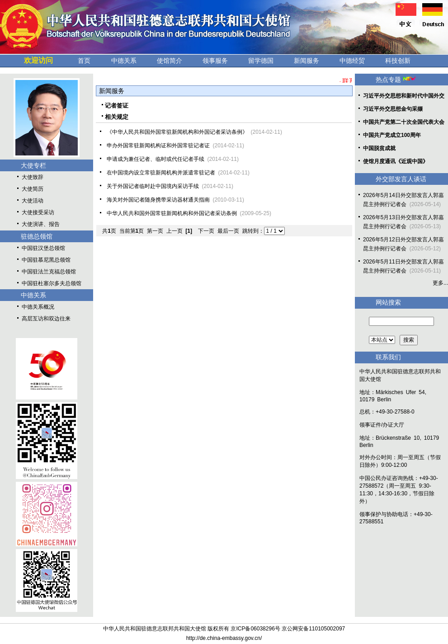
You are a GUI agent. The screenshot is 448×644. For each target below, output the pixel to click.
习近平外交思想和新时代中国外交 (403, 96)
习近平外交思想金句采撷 (393, 109)
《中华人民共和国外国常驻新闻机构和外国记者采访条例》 (177, 132)
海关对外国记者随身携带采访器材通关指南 (158, 200)
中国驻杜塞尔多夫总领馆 (51, 283)
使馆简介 (169, 60)
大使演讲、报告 (41, 224)
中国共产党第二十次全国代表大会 (403, 122)
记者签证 (116, 105)
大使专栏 (33, 165)
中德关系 (124, 60)
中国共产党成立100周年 (392, 135)
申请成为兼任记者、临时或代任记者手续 (155, 159)
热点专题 (388, 79)
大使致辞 (32, 177)
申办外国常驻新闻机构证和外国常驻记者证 (158, 145)
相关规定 (116, 116)
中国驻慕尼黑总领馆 (46, 260)
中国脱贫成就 (379, 148)
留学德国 (261, 60)
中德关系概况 (38, 307)
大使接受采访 (38, 212)
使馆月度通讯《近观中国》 (395, 161)
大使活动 (32, 200)
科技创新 (397, 60)
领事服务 (215, 60)
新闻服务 (306, 60)
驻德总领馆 (36, 236)
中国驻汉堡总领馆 (43, 248)
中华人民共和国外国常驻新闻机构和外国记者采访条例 (172, 213)
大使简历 (32, 189)
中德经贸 (352, 60)
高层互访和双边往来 (46, 318)
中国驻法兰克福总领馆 (49, 271)
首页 (84, 60)
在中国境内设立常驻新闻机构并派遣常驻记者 (161, 172)
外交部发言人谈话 (401, 179)
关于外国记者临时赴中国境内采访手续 (153, 186)
